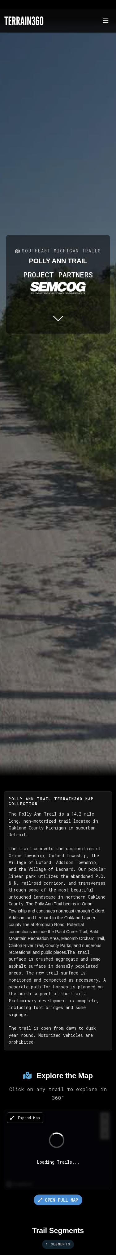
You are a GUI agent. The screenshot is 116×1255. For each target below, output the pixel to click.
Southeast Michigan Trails (58, 251)
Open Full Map (58, 1200)
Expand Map (25, 1117)
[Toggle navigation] (105, 20)
